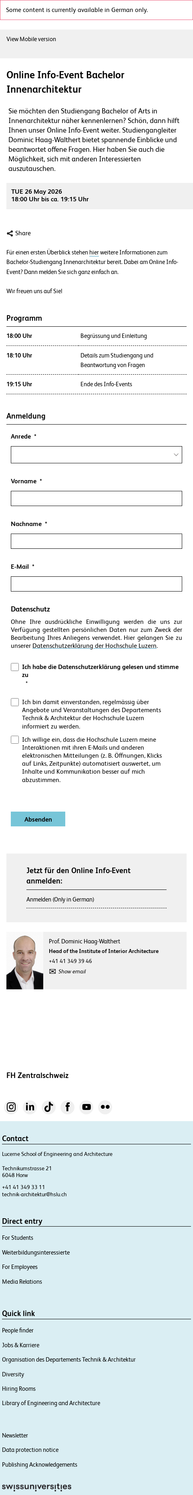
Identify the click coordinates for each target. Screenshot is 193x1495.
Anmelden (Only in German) (60, 899)
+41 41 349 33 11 (23, 1187)
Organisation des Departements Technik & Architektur (69, 1359)
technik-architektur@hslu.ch (34, 1194)
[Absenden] (38, 819)
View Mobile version (31, 39)
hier (94, 252)
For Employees (20, 1266)
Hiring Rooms (19, 1388)
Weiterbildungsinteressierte (36, 1252)
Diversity (13, 1374)
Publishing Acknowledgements (39, 1464)
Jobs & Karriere (20, 1345)
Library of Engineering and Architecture (51, 1403)
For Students (17, 1237)
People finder (18, 1330)
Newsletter (15, 1435)
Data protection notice (30, 1449)
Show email (72, 971)
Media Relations (22, 1281)
